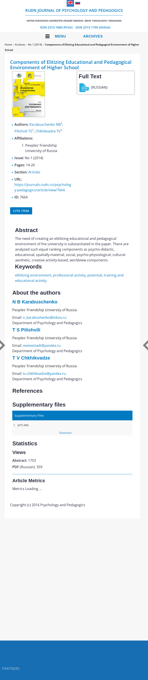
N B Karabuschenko (34, 302)
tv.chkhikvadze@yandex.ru (44, 373)
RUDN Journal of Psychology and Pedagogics (74, 15)
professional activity (69, 275)
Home (8, 44)
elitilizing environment (33, 275)
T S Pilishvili (26, 330)
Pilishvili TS (23, 131)
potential (94, 275)
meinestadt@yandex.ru (42, 345)
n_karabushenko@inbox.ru (44, 317)
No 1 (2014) (35, 44)
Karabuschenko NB (45, 124)
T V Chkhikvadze (31, 358)
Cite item (21, 211)
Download (65, 433)
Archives (93, 36)
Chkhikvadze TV (48, 131)
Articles (34, 172)
